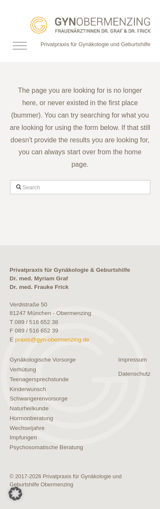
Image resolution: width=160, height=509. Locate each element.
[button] (20, 45)
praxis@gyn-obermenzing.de (52, 339)
